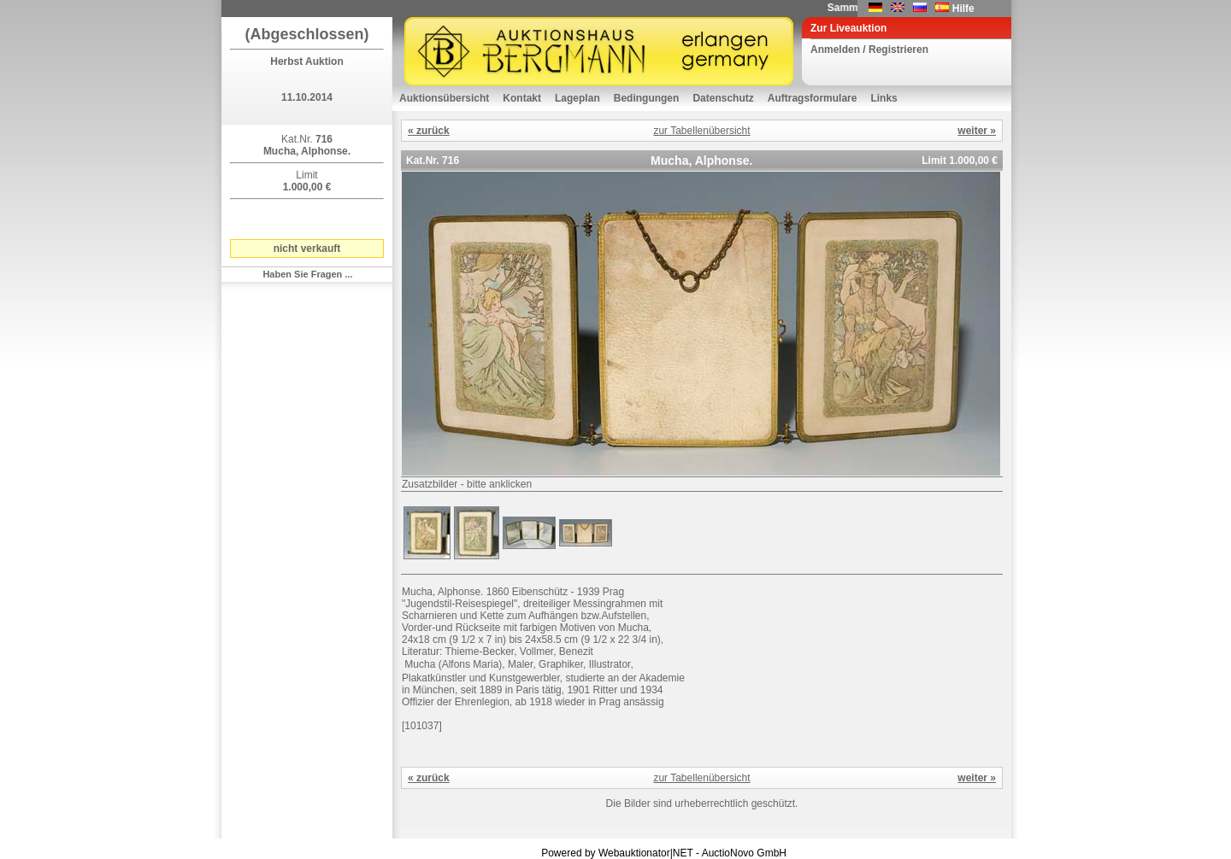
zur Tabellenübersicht (701, 131)
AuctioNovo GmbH (744, 853)
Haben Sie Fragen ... (307, 274)
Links (883, 98)
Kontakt (522, 98)
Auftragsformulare (812, 98)
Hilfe (963, 9)
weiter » (976, 131)
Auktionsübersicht (444, 98)
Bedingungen (647, 98)
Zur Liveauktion (848, 28)
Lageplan (577, 98)
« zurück (429, 131)
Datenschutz (722, 98)
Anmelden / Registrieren (869, 50)
